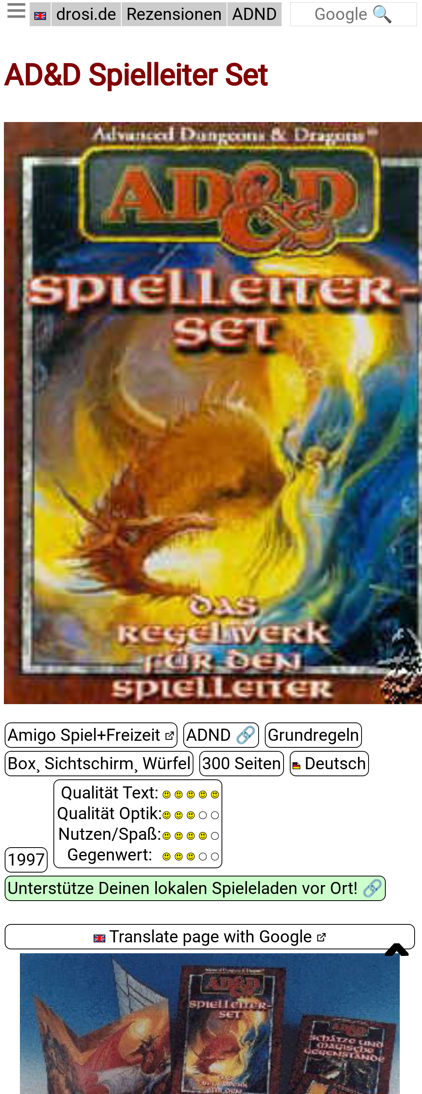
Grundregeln (313, 735)
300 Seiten (241, 764)
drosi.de (86, 14)
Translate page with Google (203, 937)
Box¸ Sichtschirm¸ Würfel (99, 764)
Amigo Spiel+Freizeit (83, 735)
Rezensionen (174, 14)
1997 (26, 860)
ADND (254, 14)
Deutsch (329, 764)
